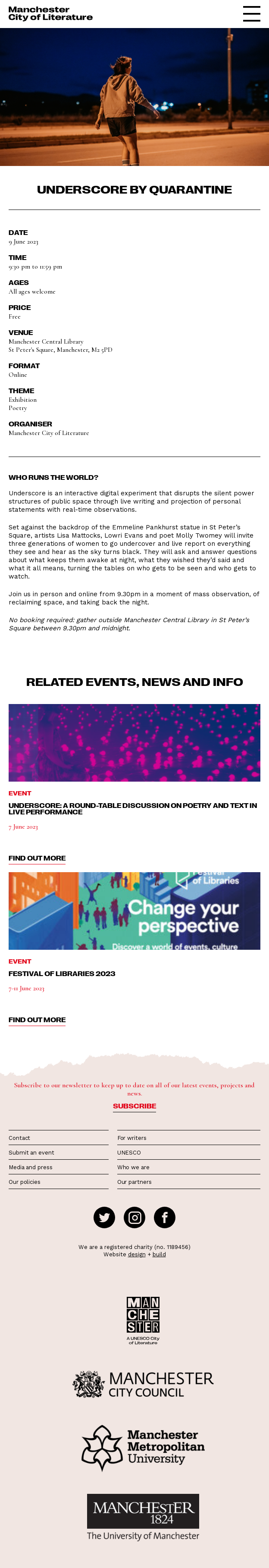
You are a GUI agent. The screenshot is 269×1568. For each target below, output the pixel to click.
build (159, 1254)
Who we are (133, 1167)
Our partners (134, 1182)
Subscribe (134, 1106)
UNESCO (129, 1152)
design (137, 1254)
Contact (19, 1138)
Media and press (31, 1167)
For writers (132, 1138)
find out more (37, 858)
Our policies (25, 1182)
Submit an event (31, 1152)
